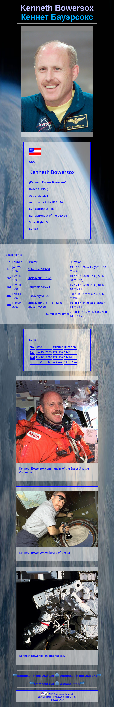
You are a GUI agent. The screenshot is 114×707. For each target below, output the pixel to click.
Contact (69, 694)
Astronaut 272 (72, 684)
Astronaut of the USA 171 (80, 675)
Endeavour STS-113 (40, 303)
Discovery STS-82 (39, 296)
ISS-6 (58, 303)
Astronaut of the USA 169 (33, 675)
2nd (32, 357)
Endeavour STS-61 (39, 278)
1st (32, 352)
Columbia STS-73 (39, 287)
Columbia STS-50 (39, 269)
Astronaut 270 (41, 684)
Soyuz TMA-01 (37, 307)
